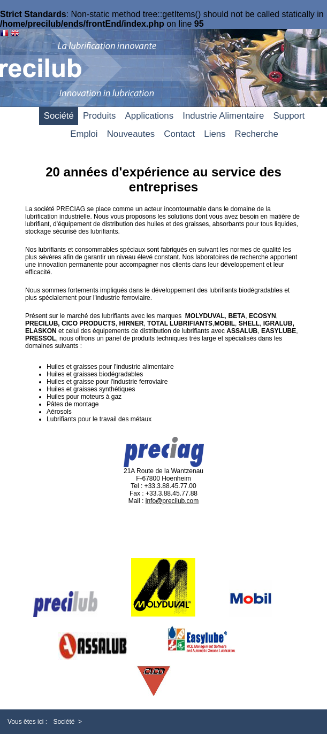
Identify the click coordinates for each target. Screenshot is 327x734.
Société (59, 116)
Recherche (256, 134)
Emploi (83, 134)
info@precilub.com (172, 501)
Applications (149, 116)
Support (289, 116)
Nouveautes (131, 134)
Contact (179, 134)
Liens (214, 134)
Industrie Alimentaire (223, 116)
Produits (99, 116)
